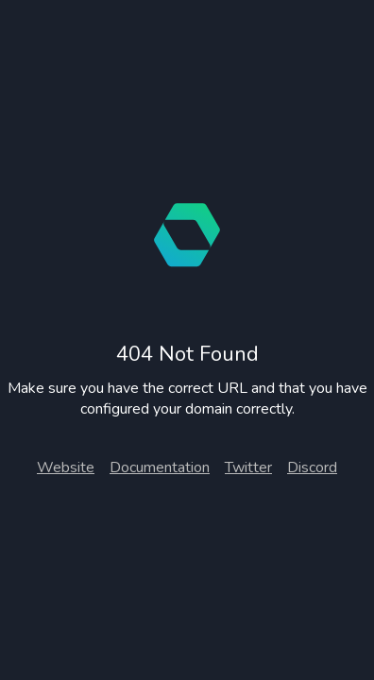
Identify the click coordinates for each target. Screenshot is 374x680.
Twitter (248, 467)
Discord (312, 467)
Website (65, 467)
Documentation (160, 467)
